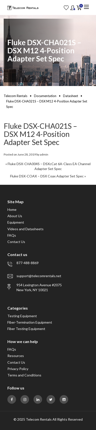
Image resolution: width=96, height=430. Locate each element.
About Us (14, 216)
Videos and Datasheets (25, 229)
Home (11, 209)
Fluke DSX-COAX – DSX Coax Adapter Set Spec (47, 176)
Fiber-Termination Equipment (29, 322)
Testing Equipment (22, 316)
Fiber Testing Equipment (26, 329)
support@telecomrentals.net (38, 276)
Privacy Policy (17, 369)
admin (44, 154)
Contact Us (16, 242)
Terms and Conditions (24, 375)
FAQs (11, 235)
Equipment (15, 222)
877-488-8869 (27, 263)
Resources (15, 356)
